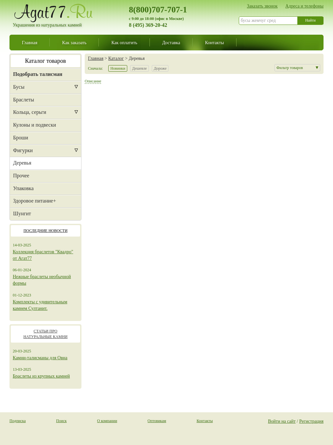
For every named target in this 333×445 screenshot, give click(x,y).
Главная (29, 42)
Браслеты (23, 99)
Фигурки (23, 150)
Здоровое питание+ (34, 201)
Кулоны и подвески (34, 125)
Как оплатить (124, 42)
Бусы (19, 87)
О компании (107, 420)
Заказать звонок (262, 6)
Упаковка (23, 188)
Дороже (160, 68)
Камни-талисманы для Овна (40, 357)
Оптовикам (157, 420)
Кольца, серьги (29, 112)
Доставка (171, 42)
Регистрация (311, 421)
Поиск (61, 420)
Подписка (17, 420)
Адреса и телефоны (304, 6)
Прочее (21, 175)
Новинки (117, 68)
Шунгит (22, 213)
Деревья (22, 163)
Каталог (116, 58)
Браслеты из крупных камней (41, 376)
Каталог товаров (45, 61)
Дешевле (139, 68)
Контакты (214, 42)
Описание (93, 81)
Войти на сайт (282, 421)
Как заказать (74, 42)
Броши (20, 137)
